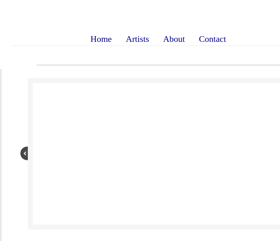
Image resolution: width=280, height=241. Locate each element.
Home (101, 39)
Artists (137, 39)
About (174, 39)
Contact (212, 39)
